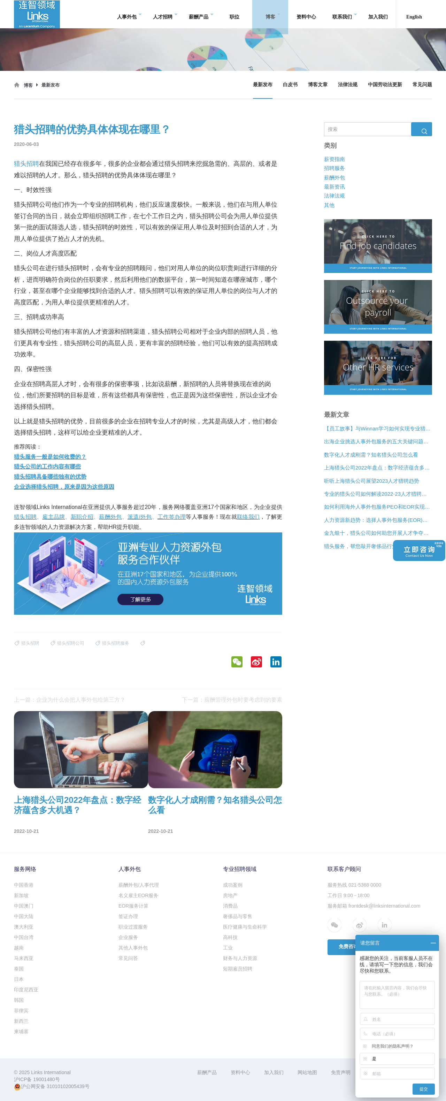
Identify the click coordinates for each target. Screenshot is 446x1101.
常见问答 (128, 958)
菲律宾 (21, 1010)
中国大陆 (23, 916)
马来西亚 (23, 958)
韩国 (19, 1000)
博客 (273, 14)
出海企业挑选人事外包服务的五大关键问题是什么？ (378, 442)
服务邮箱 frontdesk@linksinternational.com (374, 905)
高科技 (230, 937)
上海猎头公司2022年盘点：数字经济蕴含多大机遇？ (378, 468)
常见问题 (422, 84)
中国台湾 (23, 937)
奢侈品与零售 (237, 916)
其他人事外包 (133, 947)
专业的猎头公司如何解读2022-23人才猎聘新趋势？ (378, 494)
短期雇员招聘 (237, 968)
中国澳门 (23, 905)
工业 (228, 947)
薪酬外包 (334, 177)
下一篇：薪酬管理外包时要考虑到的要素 (232, 700)
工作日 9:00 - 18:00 (349, 895)
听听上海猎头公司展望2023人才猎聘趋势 (371, 481)
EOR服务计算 (133, 905)
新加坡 (21, 895)
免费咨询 (348, 946)
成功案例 (233, 884)
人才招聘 (165, 14)
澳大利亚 (23, 926)
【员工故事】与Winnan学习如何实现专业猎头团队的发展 (378, 428)
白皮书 (290, 84)
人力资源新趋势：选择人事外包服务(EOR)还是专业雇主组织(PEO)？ (378, 520)
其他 (329, 205)
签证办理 (128, 916)
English (414, 13)
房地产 (230, 895)
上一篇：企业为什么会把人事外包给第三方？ (69, 700)
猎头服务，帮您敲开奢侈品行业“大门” (367, 546)
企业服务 (128, 937)
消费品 (230, 905)
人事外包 (129, 14)
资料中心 (306, 13)
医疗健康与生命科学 (245, 926)
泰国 (19, 968)
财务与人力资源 (240, 958)
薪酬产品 (201, 14)
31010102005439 (66, 1086)
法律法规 (347, 84)
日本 (19, 979)
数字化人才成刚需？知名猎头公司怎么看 (371, 455)
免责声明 (341, 1072)
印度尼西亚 (26, 989)
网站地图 (307, 1072)
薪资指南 (334, 159)
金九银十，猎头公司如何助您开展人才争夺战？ (378, 533)
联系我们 (344, 14)
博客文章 (318, 84)
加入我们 (378, 13)
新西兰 (21, 1021)
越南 (19, 947)
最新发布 (262, 84)
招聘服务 (334, 168)
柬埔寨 (21, 1031)
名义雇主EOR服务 (138, 895)
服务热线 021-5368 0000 (354, 884)
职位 (234, 13)
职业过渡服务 (133, 926)
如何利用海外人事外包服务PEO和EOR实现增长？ (378, 507)
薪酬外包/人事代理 (138, 884)
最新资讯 (334, 187)
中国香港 (23, 884)
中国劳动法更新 (385, 84)
